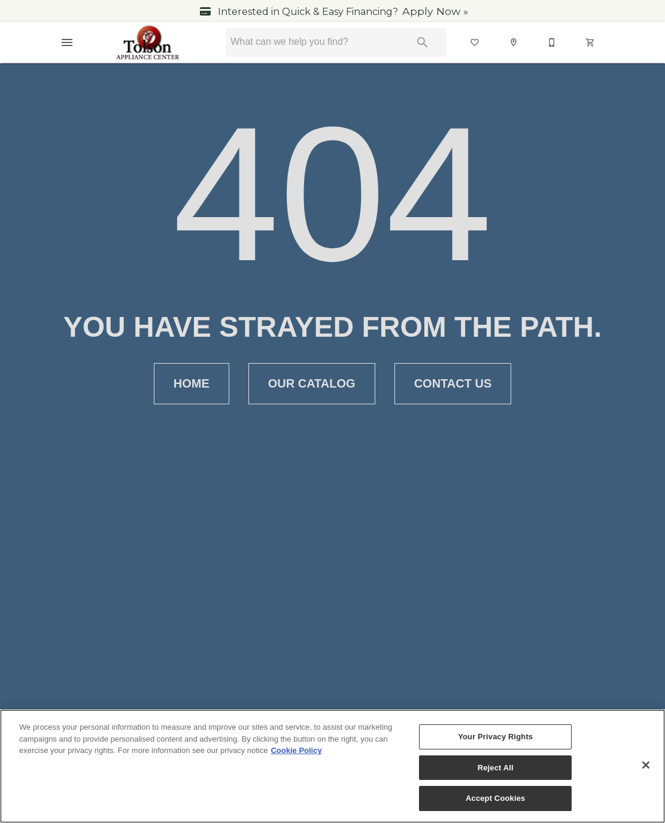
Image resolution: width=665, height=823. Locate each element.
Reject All (496, 767)
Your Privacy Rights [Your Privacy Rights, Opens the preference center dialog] (495, 736)
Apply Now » (435, 11)
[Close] (646, 765)
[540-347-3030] (552, 42)
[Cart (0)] (591, 42)
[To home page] (148, 42)
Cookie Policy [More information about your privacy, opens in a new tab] (296, 750)
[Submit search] (422, 42)
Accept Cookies (495, 798)
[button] (67, 42)
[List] (475, 42)
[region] (332, 766)
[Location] (514, 42)
